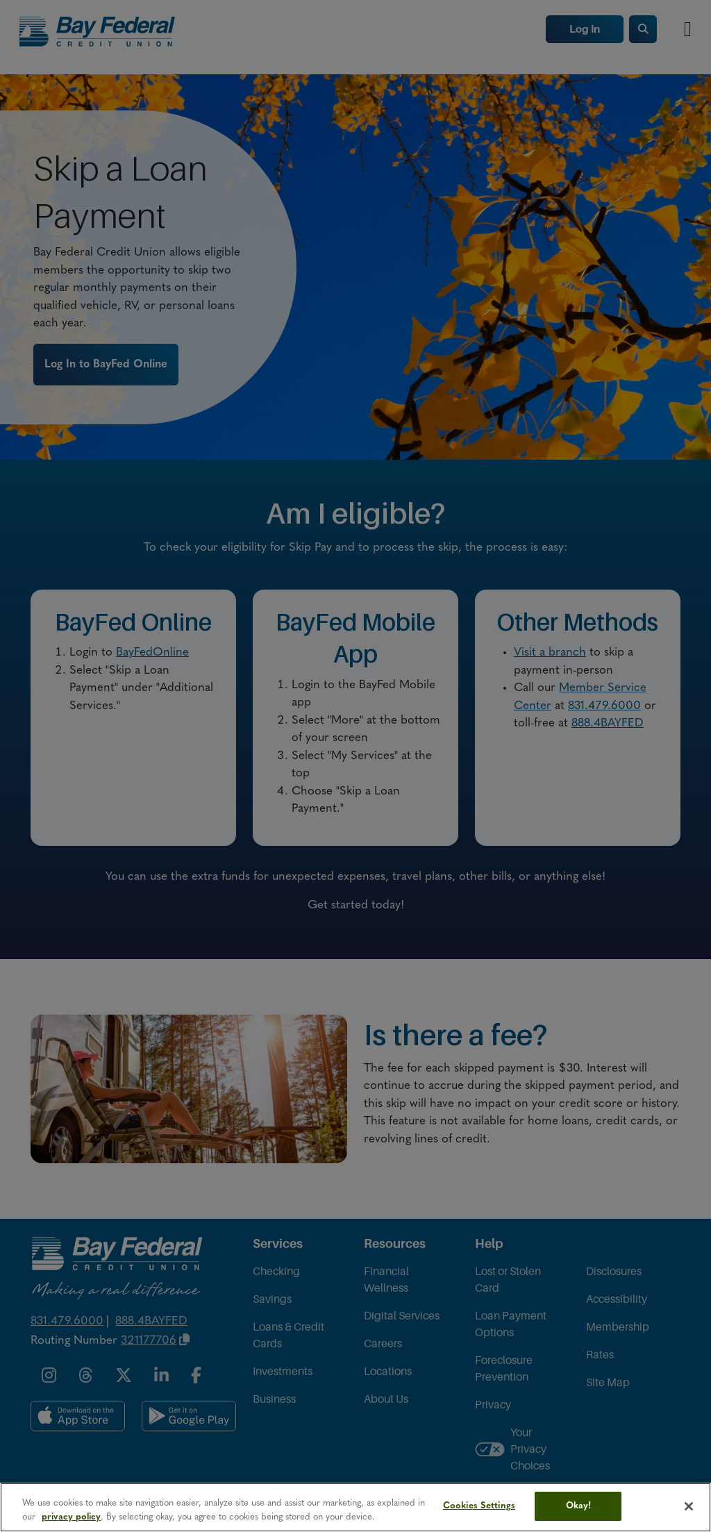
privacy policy (71, 1517)
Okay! (579, 1505)
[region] (355, 1507)
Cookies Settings (479, 1505)
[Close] (689, 1506)
